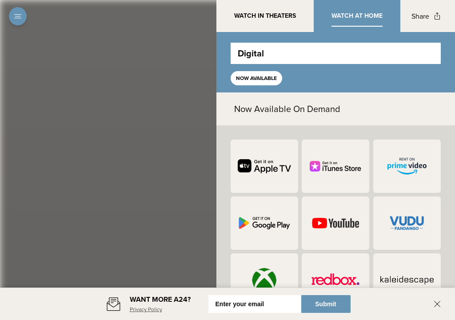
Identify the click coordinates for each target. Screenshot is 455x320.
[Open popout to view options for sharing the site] (426, 16)
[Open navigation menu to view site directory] (17, 16)
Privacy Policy (146, 309)
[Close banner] (437, 304)
